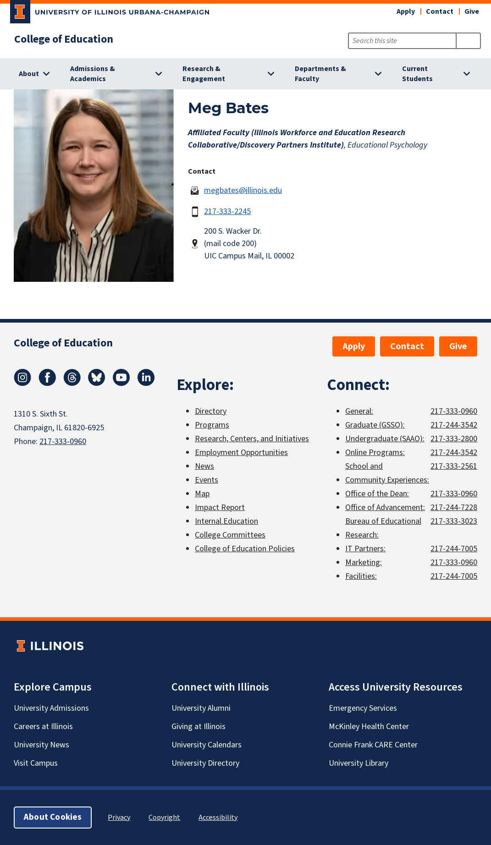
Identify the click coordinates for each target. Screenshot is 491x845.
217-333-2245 (227, 211)
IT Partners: (365, 548)
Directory (210, 411)
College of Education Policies (245, 548)
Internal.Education (226, 521)
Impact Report (220, 507)
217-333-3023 (453, 521)
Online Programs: (375, 452)
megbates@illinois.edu (243, 190)
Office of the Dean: (377, 493)
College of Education (63, 39)
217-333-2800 (453, 438)
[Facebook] (47, 384)
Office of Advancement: (385, 507)
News (204, 466)
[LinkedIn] (146, 384)
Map (202, 493)
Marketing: (363, 562)
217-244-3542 (453, 425)
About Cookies (53, 817)
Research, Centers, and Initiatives (252, 438)
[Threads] (72, 384)
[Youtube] (121, 384)
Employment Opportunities (241, 452)
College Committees (230, 535)
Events (206, 480)
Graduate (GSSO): (375, 425)
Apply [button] (406, 11)
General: (359, 411)
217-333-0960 (62, 441)
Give (471, 11)
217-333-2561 (453, 466)
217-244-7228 (453, 507)
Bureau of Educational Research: (383, 528)
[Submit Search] (468, 41)
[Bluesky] (96, 384)
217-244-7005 (453, 548)
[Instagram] (22, 384)
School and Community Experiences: (387, 473)
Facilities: (361, 576)
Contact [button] (439, 11)
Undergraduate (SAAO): (385, 438)
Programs (212, 425)
